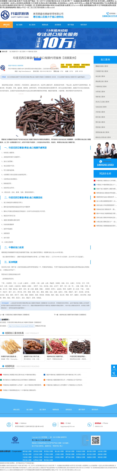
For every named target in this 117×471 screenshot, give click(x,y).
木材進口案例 (100, 112)
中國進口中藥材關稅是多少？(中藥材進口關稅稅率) (19, 390)
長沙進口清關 (27, 454)
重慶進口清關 (80, 457)
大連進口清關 (27, 457)
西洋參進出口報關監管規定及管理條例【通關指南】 (19, 380)
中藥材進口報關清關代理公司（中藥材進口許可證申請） (64, 380)
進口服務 (19, 25)
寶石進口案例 (100, 122)
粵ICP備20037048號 (38, 440)
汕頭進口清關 (102, 451)
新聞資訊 (69, 409)
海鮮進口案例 (100, 96)
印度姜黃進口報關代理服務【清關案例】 (17, 314)
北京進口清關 (37, 454)
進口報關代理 (13, 51)
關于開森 (71, 25)
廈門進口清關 (70, 457)
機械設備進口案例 (102, 66)
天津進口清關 (48, 454)
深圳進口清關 (37, 451)
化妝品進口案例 (101, 107)
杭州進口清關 (80, 454)
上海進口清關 (59, 454)
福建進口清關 (91, 457)
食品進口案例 (100, 76)
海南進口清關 (102, 457)
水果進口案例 (100, 91)
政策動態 (58, 25)
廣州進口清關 (27, 451)
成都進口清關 (102, 454)
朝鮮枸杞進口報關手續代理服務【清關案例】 (73, 314)
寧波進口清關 (70, 454)
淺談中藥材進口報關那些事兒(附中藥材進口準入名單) (63, 374)
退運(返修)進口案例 (102, 132)
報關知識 (45, 25)
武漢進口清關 (37, 457)
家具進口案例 (100, 117)
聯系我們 (84, 25)
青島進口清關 (48, 457)
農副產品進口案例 (102, 81)
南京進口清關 (91, 454)
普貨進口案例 (100, 127)
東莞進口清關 (48, 451)
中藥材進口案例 (32, 51)
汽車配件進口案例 (102, 71)
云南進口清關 (59, 457)
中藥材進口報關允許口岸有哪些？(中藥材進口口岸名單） (64, 385)
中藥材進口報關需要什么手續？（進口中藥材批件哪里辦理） (22, 385)
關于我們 (82, 409)
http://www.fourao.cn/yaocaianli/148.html (21, 326)
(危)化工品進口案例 (102, 102)
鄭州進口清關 (48, 460)
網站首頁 (6, 25)
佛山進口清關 (59, 451)
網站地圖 (48, 440)
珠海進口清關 (80, 451)
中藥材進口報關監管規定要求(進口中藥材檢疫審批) (19, 374)
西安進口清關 (27, 460)
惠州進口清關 (70, 451)
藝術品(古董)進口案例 (103, 137)
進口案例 (32, 25)
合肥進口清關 (37, 460)
